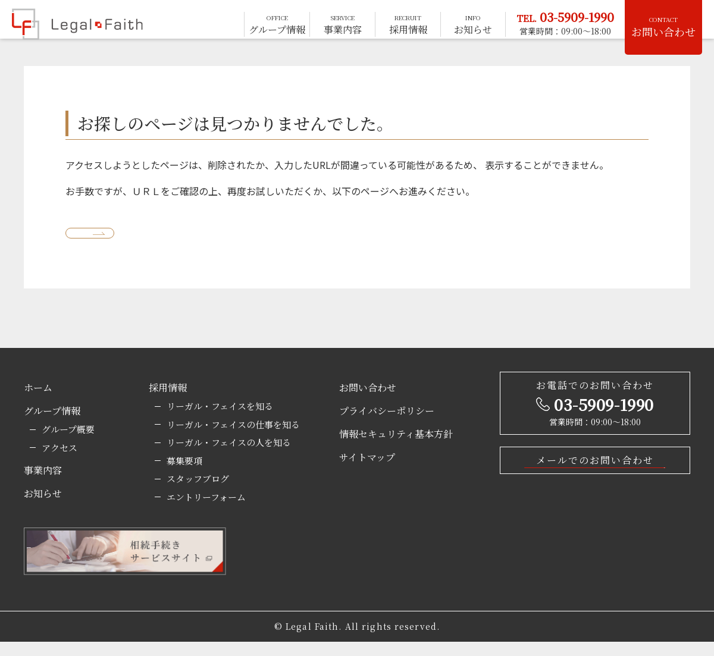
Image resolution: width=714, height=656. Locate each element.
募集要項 (184, 475)
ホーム (38, 402)
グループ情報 (52, 425)
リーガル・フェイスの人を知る (229, 456)
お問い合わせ (663, 27)
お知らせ (43, 507)
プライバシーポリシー (386, 425)
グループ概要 (68, 443)
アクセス (59, 462)
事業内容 (43, 484)
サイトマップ (367, 471)
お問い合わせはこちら (589, 496)
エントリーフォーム (206, 511)
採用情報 (168, 402)
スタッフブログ (198, 492)
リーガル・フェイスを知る (220, 420)
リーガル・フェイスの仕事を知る (233, 438)
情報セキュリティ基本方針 (396, 448)
